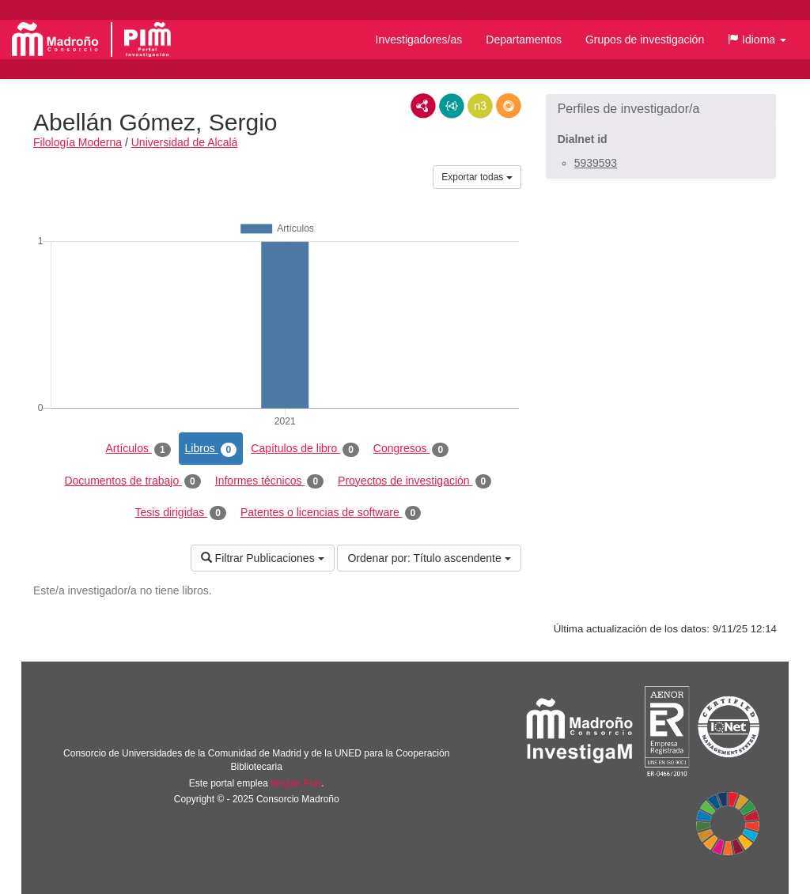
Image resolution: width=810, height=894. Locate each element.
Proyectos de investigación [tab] (414, 481)
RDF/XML (423, 106)
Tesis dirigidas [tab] (180, 513)
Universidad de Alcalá (184, 142)
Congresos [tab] (411, 449)
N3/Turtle (480, 106)
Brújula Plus (296, 783)
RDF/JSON (508, 106)
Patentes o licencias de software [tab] (330, 513)
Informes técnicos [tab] (269, 481)
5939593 (596, 163)
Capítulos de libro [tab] (305, 449)
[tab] (661, 109)
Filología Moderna (77, 142)
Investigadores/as (419, 39)
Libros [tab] (211, 449)
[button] (757, 39)
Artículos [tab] (138, 449)
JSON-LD (451, 106)
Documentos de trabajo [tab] (132, 481)
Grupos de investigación (644, 39)
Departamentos (524, 39)
